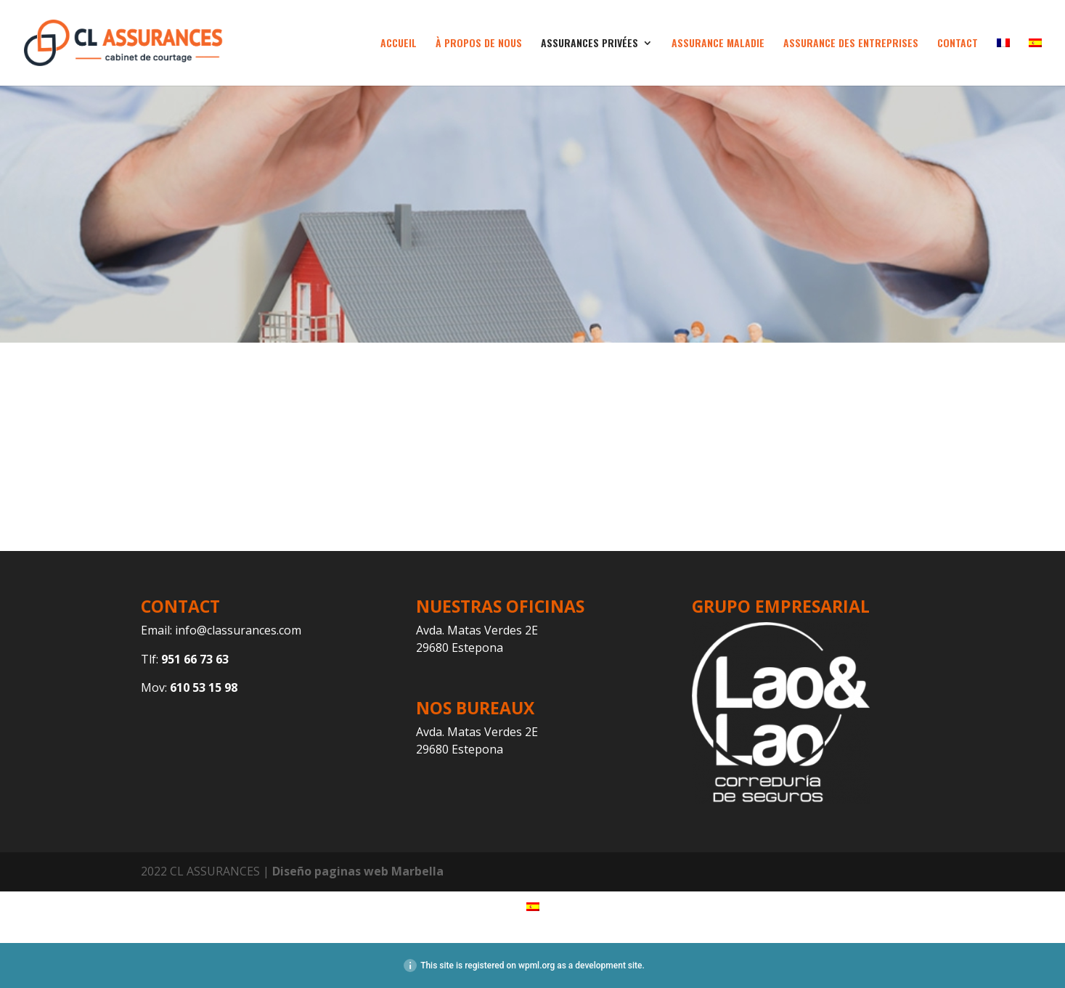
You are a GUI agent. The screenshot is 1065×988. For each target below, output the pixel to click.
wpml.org (536, 965)
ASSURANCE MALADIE (718, 44)
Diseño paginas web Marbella (358, 871)
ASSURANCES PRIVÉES (589, 44)
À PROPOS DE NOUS (479, 44)
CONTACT (957, 44)
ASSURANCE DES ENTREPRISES (850, 44)
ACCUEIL (398, 44)
